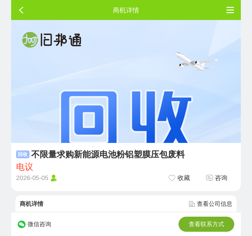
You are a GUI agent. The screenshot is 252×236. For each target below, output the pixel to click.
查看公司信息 (211, 204)
